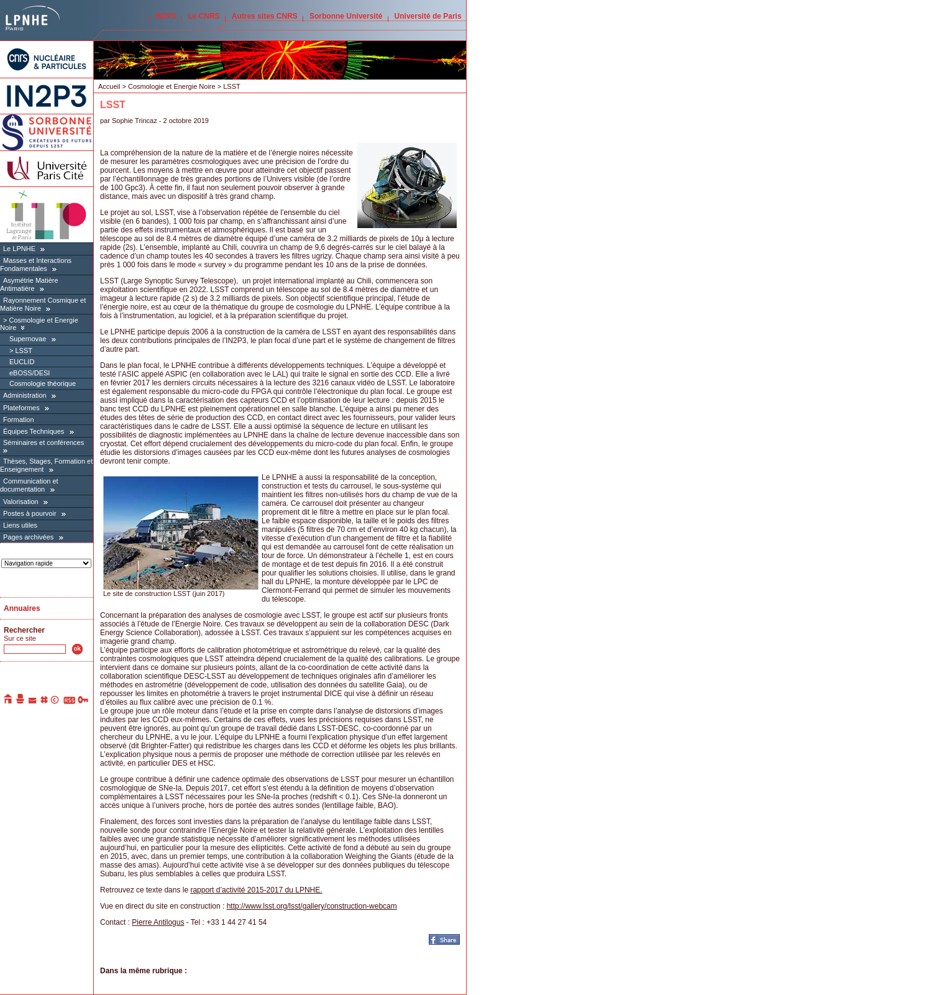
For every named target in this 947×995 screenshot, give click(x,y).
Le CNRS (203, 16)
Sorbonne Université (345, 16)
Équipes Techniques (33, 431)
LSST (23, 350)
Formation (18, 419)
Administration (25, 395)
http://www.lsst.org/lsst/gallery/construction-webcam (312, 906)
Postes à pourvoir (30, 513)
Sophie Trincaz (134, 120)
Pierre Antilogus (158, 922)
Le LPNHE (19, 248)
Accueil (109, 86)
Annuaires (22, 608)
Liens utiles (20, 525)
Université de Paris (428, 16)
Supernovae (27, 338)
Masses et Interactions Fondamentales (35, 264)
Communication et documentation (29, 485)
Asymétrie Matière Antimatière (29, 284)
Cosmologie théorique (42, 383)
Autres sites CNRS (265, 16)
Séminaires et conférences (43, 442)
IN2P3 (165, 16)
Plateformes (21, 407)
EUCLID (21, 361)
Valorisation (21, 501)
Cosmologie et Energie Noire (172, 86)
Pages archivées (28, 537)
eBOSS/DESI (29, 373)
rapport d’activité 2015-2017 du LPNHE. (256, 890)
